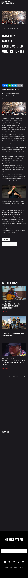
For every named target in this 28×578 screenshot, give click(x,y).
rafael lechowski (9, 244)
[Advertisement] (14, 69)
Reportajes (5, 29)
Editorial (13, 28)
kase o (6, 239)
